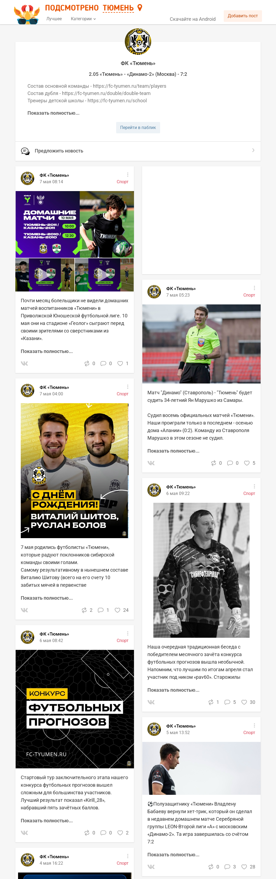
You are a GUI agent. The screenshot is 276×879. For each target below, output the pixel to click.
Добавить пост (243, 15)
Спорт (249, 493)
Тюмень (118, 8)
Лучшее (54, 18)
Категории (83, 18)
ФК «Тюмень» (181, 487)
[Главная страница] (27, 12)
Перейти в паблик (138, 127)
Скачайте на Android (193, 19)
